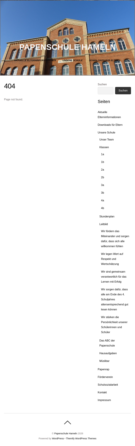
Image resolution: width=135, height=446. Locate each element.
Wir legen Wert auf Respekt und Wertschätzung (112, 259)
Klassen (104, 147)
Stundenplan (106, 216)
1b (102, 162)
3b (102, 192)
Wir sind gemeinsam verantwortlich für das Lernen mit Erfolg (113, 276)
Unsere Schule (73, 60)
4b (102, 208)
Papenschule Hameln (65, 433)
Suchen (102, 84)
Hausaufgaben (108, 353)
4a (102, 200)
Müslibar (104, 361)
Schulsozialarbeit (108, 384)
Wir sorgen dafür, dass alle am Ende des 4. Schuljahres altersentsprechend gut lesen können (114, 299)
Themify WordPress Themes (81, 438)
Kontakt (102, 392)
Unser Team (106, 139)
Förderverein (105, 377)
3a (102, 185)
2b (102, 177)
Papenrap (103, 369)
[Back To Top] (67, 422)
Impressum (104, 400)
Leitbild (103, 224)
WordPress (58, 438)
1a (102, 154)
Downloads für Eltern (104, 60)
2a (102, 169)
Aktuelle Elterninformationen (35, 60)
